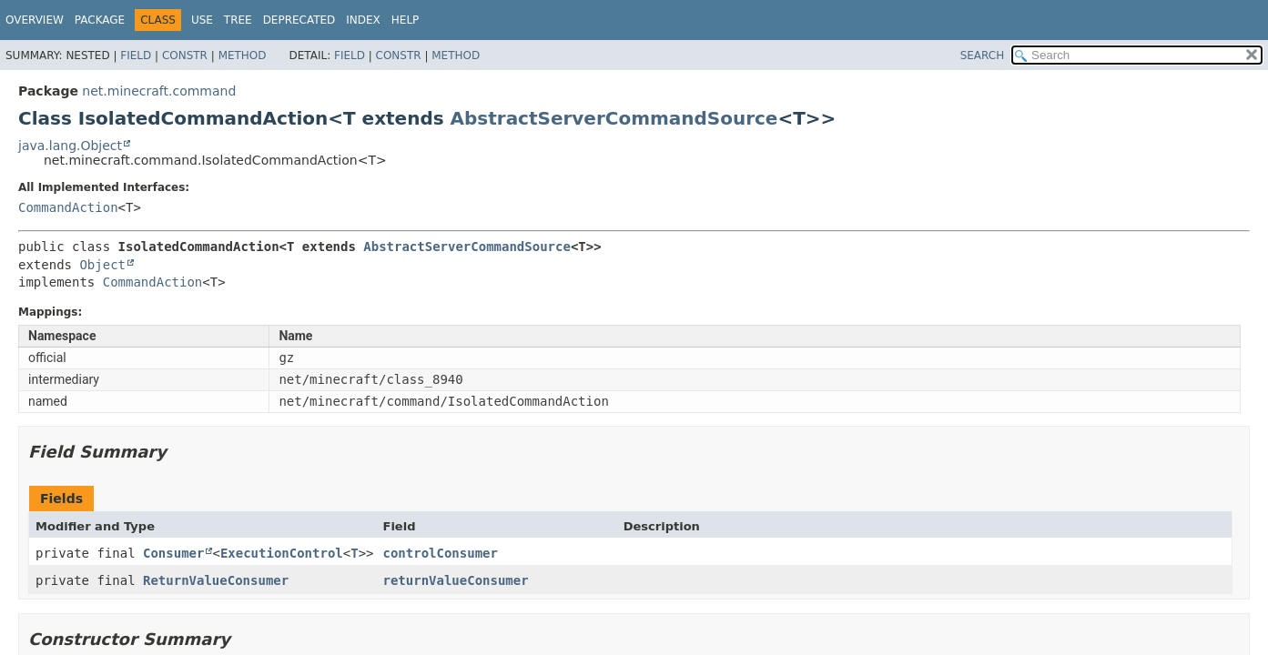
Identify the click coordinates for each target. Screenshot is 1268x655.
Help (405, 20)
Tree (238, 20)
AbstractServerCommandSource (614, 118)
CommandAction (68, 207)
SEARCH (982, 55)
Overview (34, 20)
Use (202, 20)
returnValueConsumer (455, 580)
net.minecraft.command (159, 91)
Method (242, 55)
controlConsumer (439, 553)
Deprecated (299, 20)
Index (363, 20)
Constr (185, 55)
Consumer (173, 553)
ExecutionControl (281, 553)
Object (102, 264)
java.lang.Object (70, 145)
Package (100, 20)
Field (135, 55)
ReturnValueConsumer (216, 580)
